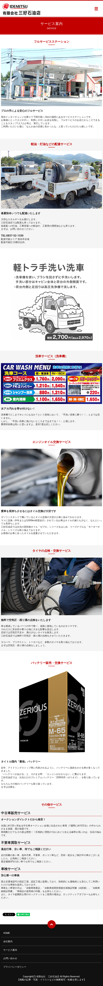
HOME (6, 933)
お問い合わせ (10, 958)
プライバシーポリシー (14, 966)
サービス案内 (10, 950)
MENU (96, 8)
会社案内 (7, 941)
